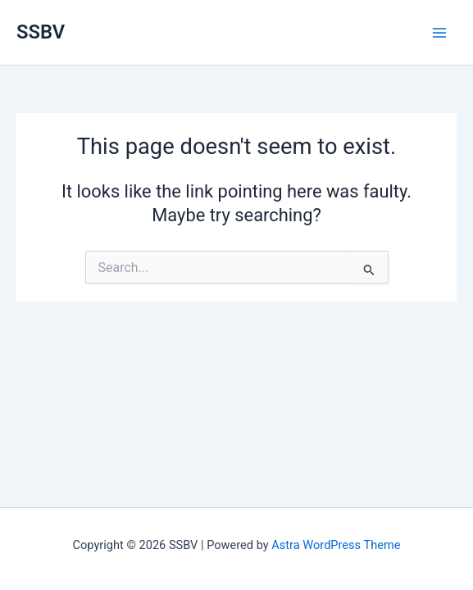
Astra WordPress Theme (335, 545)
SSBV (40, 31)
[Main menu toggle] (439, 33)
